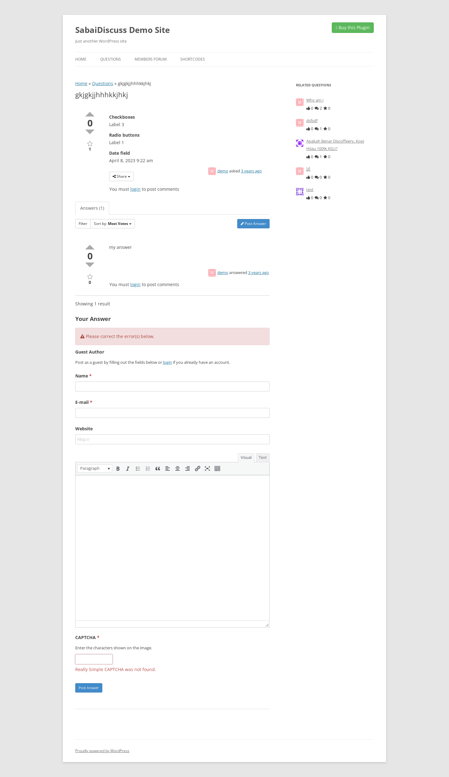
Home (80, 59)
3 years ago (251, 171)
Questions (110, 59)
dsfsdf (311, 120)
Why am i (314, 100)
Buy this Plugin (353, 27)
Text (263, 457)
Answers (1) (92, 208)
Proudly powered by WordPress (102, 750)
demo (222, 171)
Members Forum (151, 59)
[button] (94, 468)
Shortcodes (192, 59)
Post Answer (253, 223)
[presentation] (94, 468)
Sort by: (113, 223)
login (135, 189)
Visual (246, 457)
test (309, 189)
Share (121, 176)
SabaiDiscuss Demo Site (122, 29)
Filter (83, 223)
